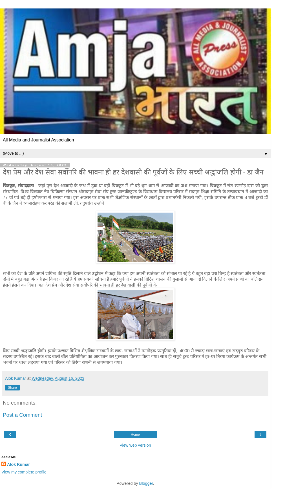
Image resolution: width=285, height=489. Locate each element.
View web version (135, 445)
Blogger (146, 483)
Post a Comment (22, 415)
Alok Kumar (18, 464)
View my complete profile (24, 472)
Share (12, 388)
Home (135, 434)
